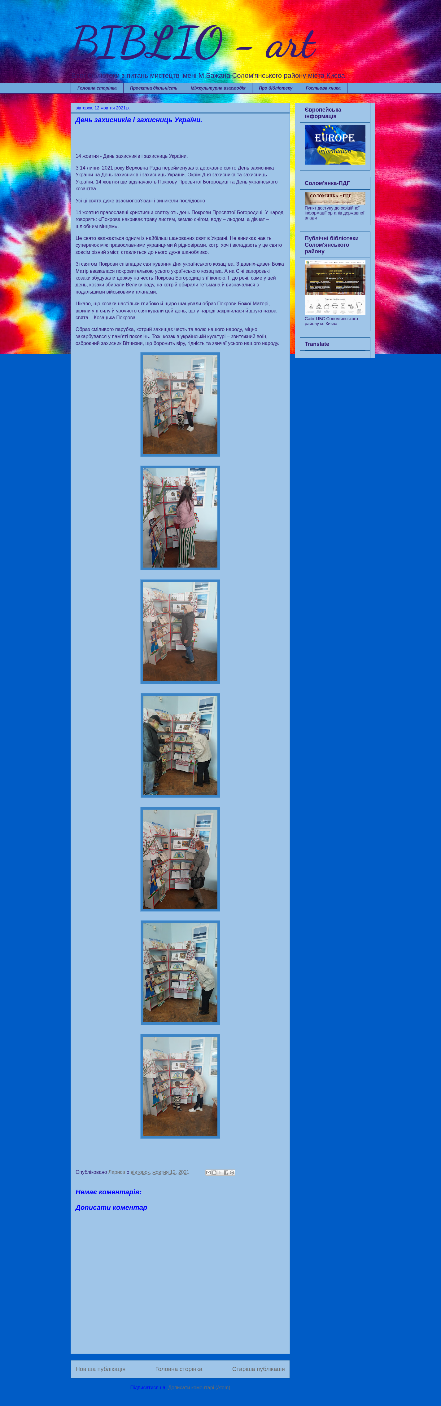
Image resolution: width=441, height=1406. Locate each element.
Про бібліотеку (275, 88)
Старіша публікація (258, 1369)
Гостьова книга (323, 88)
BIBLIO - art (192, 42)
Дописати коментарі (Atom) (199, 1387)
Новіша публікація (100, 1369)
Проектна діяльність (153, 88)
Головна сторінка (97, 88)
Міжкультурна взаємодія (218, 88)
